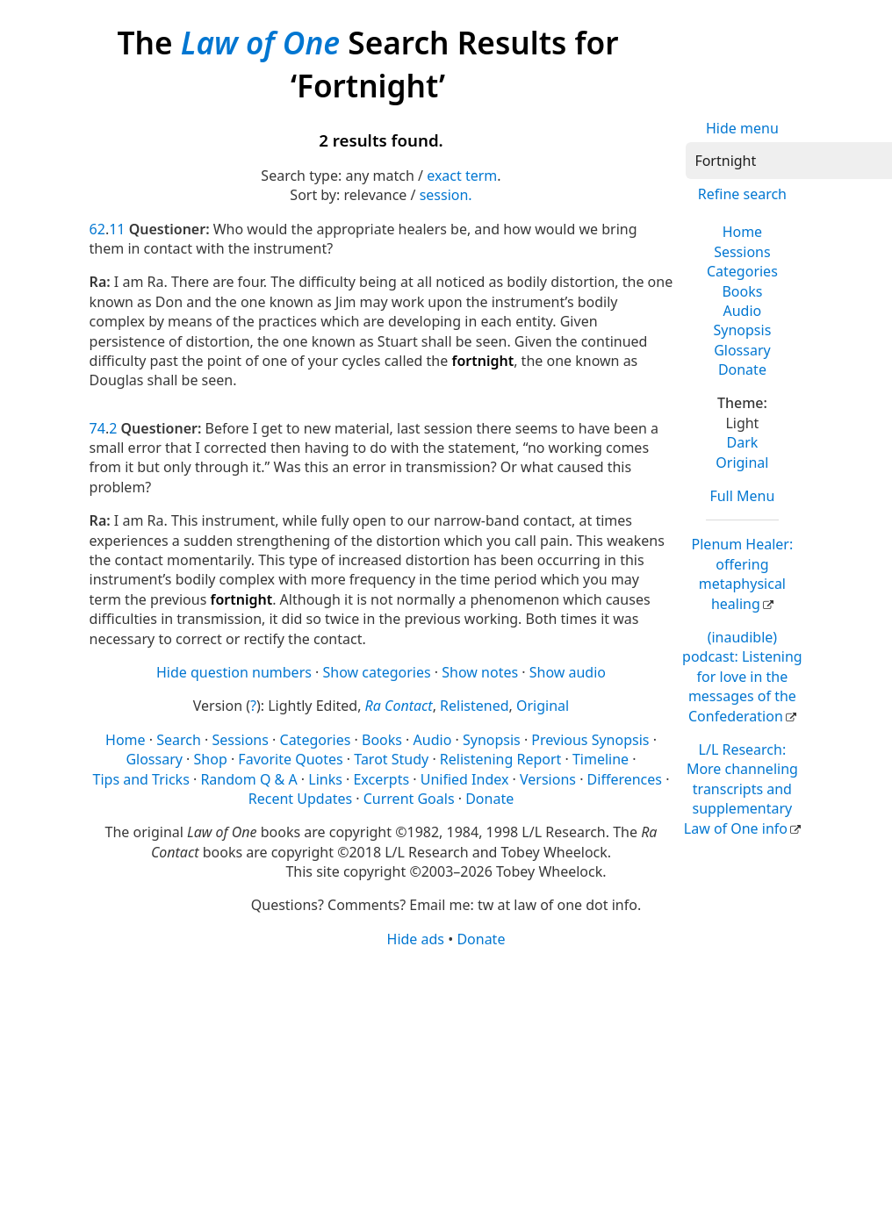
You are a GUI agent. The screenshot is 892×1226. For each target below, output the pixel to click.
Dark (742, 442)
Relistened (474, 705)
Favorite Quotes (290, 759)
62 (97, 229)
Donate (742, 369)
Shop (210, 759)
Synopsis (742, 330)
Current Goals (409, 798)
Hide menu (742, 128)
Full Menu (741, 495)
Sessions (742, 252)
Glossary (742, 350)
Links (325, 779)
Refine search (742, 194)
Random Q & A (248, 779)
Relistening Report (500, 759)
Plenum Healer (743, 573)
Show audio (567, 672)
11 (117, 229)
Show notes (480, 672)
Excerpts (381, 779)
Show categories (377, 672)
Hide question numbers (234, 672)
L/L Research (741, 789)
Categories (742, 271)
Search (178, 739)
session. (446, 194)
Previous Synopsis (590, 739)
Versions (548, 779)
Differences (624, 779)
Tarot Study (391, 759)
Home (743, 231)
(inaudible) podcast (742, 676)
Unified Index (465, 779)
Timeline (600, 759)
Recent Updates (300, 798)
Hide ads (416, 939)
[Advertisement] (441, 1085)
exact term (462, 175)
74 (97, 428)
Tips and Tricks (141, 779)
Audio (742, 310)
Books (742, 291)
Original (742, 462)
